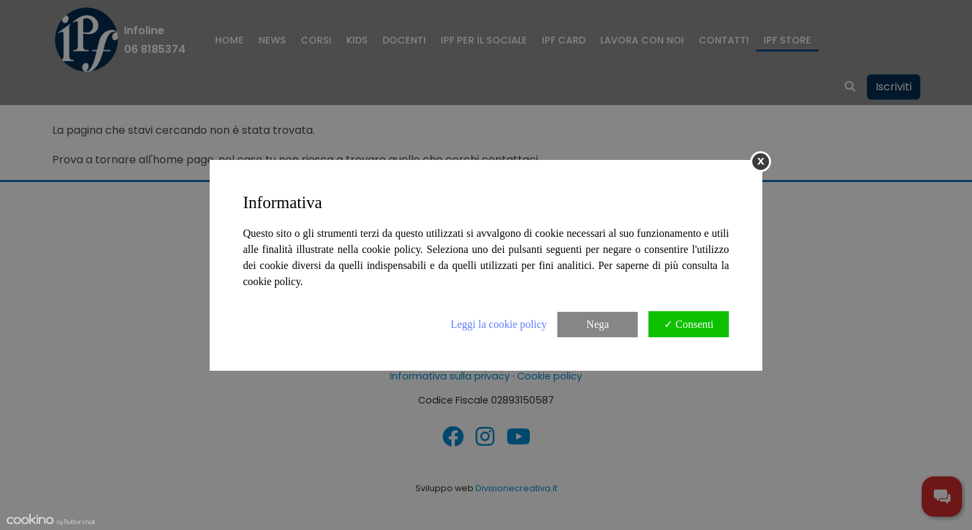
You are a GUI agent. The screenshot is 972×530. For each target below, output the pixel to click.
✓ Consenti (688, 324)
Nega (597, 324)
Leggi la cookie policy (499, 324)
